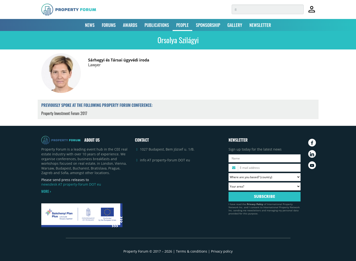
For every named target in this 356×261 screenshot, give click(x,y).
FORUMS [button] (109, 25)
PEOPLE (182, 25)
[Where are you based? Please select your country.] (265, 177)
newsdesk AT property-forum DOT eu (71, 184)
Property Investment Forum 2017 (64, 113)
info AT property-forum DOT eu (165, 160)
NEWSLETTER (260, 25)
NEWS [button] (90, 25)
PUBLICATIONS (157, 25)
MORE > (46, 191)
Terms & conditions (191, 251)
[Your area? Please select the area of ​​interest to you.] (265, 186)
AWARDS (130, 25)
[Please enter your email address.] (265, 168)
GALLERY (234, 25)
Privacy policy (222, 251)
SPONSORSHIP (208, 25)
